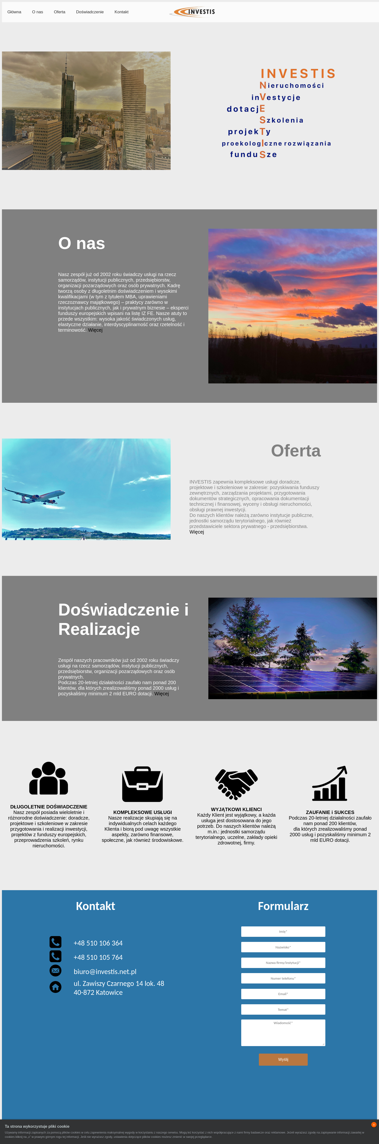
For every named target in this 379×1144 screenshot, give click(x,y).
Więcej (95, 330)
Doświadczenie (90, 12)
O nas (37, 12)
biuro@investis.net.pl (105, 971)
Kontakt (122, 12)
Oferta (59, 12)
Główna (14, 12)
